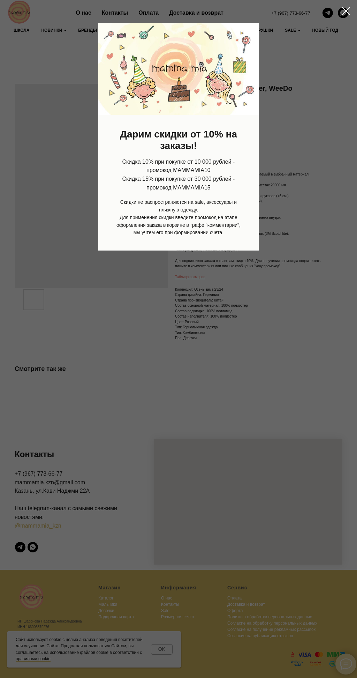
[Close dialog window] (346, 10)
